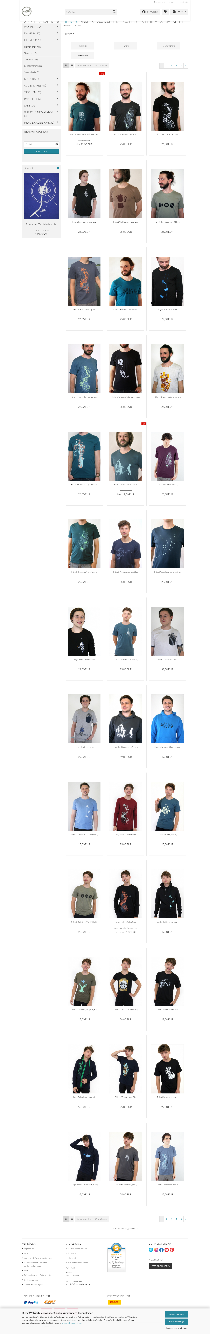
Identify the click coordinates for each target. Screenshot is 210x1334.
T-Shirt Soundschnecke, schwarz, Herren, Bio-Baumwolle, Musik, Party (167, 1101)
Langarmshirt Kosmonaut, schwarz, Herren (84, 663)
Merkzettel (183, 2)
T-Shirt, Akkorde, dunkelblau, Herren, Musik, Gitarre (125, 576)
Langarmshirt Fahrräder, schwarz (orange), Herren (125, 926)
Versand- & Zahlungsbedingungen (39, 1262)
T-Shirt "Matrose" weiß (167, 663)
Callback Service (31, 1284)
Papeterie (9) (148, 21)
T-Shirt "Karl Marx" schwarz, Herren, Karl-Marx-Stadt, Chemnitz (125, 1013)
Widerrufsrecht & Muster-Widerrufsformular (36, 1268)
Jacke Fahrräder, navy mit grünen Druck (84, 1101)
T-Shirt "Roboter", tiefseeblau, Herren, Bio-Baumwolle (126, 313)
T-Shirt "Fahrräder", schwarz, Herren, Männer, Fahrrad (167, 138)
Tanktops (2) (30, 57)
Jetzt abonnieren (160, 1270)
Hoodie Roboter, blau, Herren (167, 751)
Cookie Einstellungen (33, 1288)
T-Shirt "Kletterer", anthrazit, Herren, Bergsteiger (125, 138)
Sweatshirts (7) (31, 76)
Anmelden (41, 155)
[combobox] (84, 69)
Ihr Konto (72, 1257)
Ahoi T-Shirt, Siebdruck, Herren (84, 138)
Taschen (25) (129, 21)
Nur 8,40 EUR (42, 236)
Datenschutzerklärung (72, 1323)
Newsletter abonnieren (78, 1266)
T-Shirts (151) (31, 63)
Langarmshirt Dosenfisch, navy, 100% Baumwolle (84, 1188)
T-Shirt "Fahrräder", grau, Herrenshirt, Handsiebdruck (84, 313)
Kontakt (27, 1257)
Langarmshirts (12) (33, 69)
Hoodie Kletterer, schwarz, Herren (167, 926)
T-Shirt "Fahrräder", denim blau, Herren (84, 401)
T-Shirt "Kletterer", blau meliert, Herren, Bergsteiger (84, 838)
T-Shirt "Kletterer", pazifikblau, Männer (84, 576)
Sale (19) (165, 21)
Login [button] (171, 2)
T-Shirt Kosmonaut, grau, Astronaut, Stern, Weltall (126, 1188)
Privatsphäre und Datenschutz (37, 1279)
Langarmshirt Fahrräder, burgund (125, 838)
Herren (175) (70, 21)
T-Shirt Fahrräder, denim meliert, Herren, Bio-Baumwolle (167, 1188)
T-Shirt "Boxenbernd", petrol (125, 488)
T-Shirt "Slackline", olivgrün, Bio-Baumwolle (84, 1013)
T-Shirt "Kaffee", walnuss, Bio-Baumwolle (126, 225)
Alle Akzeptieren (176, 1314)
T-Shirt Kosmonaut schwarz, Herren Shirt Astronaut (84, 225)
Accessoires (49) (108, 21)
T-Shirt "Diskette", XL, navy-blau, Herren (126, 401)
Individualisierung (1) (39, 126)
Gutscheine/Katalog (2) (38, 118)
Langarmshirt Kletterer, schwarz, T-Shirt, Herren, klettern (167, 313)
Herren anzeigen (32, 50)
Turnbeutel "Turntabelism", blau (41, 228)
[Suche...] (114, 12)
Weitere (178, 21)
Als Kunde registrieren (78, 1252)
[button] (159, 2)
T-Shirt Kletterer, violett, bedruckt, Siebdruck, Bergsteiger (167, 488)
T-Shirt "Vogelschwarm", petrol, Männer (167, 576)
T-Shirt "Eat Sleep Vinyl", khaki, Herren (167, 225)
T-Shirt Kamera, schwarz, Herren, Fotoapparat (167, 1013)
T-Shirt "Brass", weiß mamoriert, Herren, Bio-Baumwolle (167, 401)
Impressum (29, 1252)
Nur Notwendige (176, 1321)
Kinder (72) (87, 21)
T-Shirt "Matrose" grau (84, 751)
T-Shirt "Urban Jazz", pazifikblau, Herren (84, 488)
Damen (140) (51, 21)
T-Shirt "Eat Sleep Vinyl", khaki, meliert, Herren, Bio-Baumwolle (84, 926)
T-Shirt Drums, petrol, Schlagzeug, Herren (167, 838)
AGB (26, 1274)
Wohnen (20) (32, 21)
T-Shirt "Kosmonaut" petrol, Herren (126, 663)
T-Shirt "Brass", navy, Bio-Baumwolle (126, 1101)
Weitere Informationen (176, 1328)
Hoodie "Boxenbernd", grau (126, 751)
